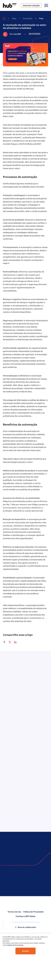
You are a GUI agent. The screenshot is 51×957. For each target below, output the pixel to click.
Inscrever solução (31, 6)
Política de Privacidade (33, 912)
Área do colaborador (25, 927)
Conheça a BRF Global (25, 916)
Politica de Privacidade (15, 945)
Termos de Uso (14, 912)
